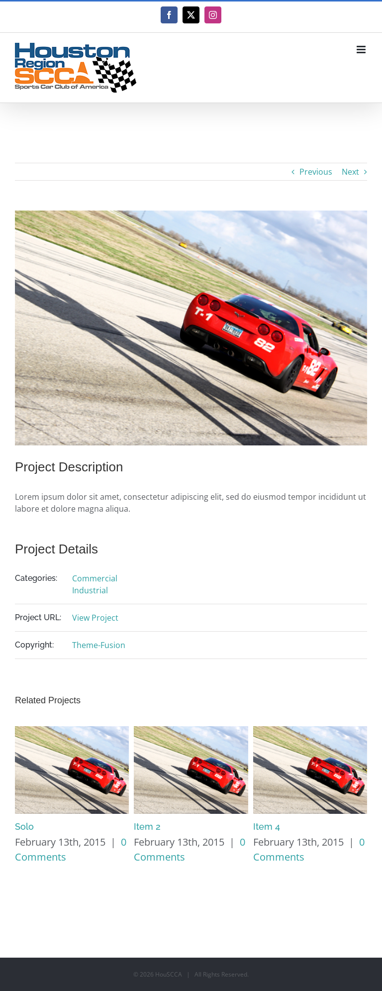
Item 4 (266, 826)
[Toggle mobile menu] (362, 49)
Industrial (90, 590)
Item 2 (147, 826)
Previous (315, 171)
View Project (95, 617)
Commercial (94, 578)
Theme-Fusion (98, 645)
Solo (24, 826)
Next (350, 171)
